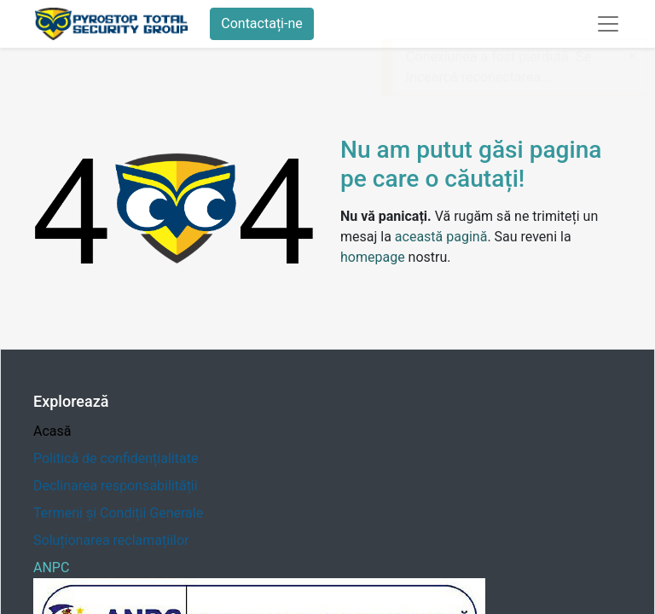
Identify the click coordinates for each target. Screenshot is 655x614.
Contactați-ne (262, 23)
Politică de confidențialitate (115, 458)
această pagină (441, 237)
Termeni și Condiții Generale (118, 513)
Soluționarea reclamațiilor (110, 540)
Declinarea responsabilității (115, 486)
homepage (372, 257)
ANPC (51, 567)
